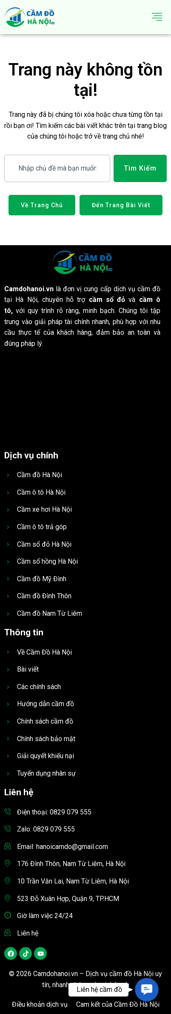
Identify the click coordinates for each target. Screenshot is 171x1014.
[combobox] (57, 168)
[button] (146, 989)
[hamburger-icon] (157, 17)
